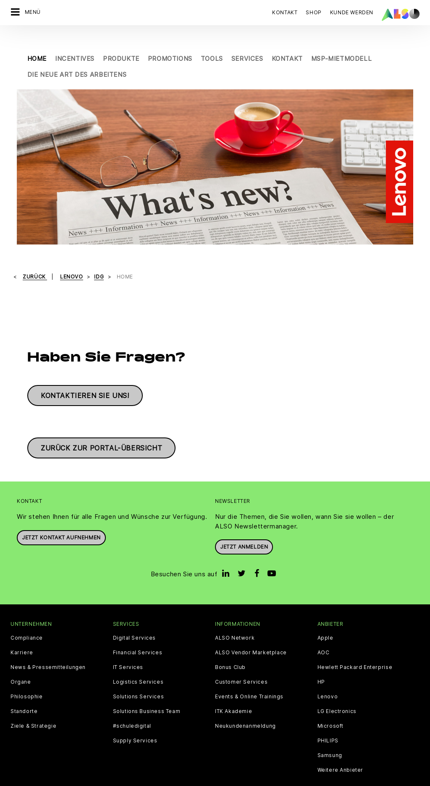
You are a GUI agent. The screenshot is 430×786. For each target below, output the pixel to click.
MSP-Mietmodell (341, 41)
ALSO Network (234, 620)
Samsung (329, 738)
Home (37, 41)
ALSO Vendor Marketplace (251, 635)
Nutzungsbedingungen (268, 779)
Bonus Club (230, 650)
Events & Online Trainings (249, 679)
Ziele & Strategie (33, 708)
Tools (212, 41)
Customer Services (241, 664)
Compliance (26, 620)
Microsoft (330, 708)
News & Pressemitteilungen (48, 650)
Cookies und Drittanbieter (95, 779)
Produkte (121, 41)
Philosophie (26, 679)
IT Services (128, 650)
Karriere (21, 635)
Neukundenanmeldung (245, 708)
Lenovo (327, 679)
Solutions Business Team (147, 694)
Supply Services (135, 723)
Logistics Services (138, 664)
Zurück (35, 258)
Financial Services (138, 635)
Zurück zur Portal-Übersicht (101, 430)
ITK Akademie (233, 694)
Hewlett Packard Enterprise (355, 650)
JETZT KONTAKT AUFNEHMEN (61, 520)
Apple (325, 620)
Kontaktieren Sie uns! (85, 378)
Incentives (74, 41)
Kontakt (284, 12)
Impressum (217, 779)
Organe (20, 664)
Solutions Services (138, 679)
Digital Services (134, 620)
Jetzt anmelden (244, 529)
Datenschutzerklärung (166, 779)
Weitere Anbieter (340, 752)
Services (247, 41)
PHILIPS (327, 723)
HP (321, 664)
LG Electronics (337, 694)
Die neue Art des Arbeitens (77, 57)
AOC (323, 635)
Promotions (170, 41)
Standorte (23, 694)
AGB (48, 779)
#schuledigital (132, 708)
